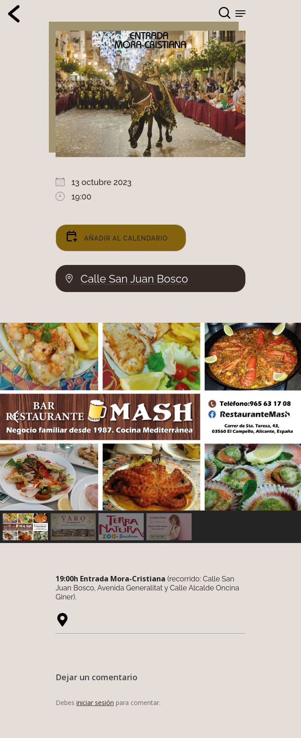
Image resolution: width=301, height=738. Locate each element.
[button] (150, 417)
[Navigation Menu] (240, 13)
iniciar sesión (95, 702)
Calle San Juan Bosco (134, 279)
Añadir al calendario (116, 236)
